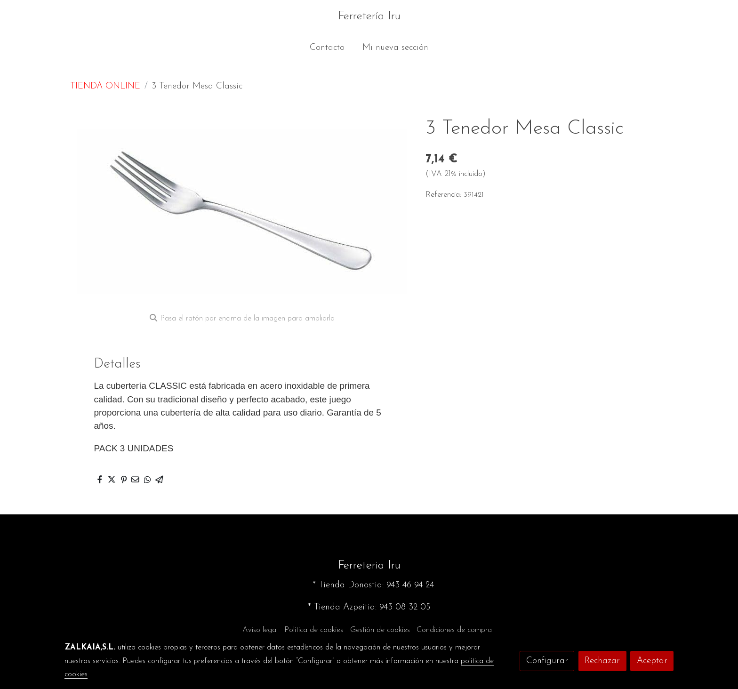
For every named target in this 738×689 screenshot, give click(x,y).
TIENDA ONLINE (105, 86)
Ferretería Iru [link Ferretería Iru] (369, 16)
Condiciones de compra (454, 630)
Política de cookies (313, 630)
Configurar (547, 661)
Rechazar (602, 661)
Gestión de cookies (380, 630)
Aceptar (652, 661)
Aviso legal (260, 630)
